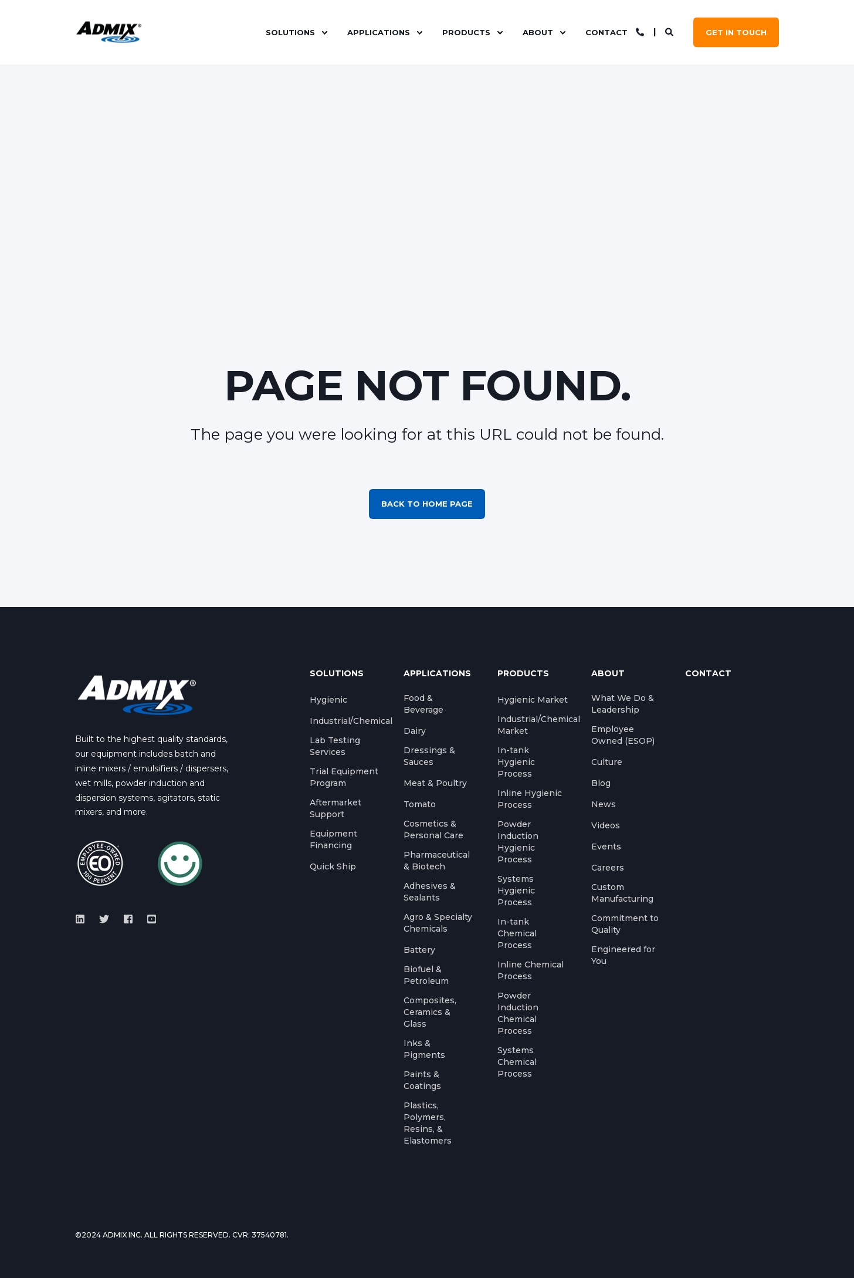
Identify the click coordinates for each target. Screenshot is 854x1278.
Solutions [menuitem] (290, 32)
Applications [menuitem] (378, 32)
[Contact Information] (640, 31)
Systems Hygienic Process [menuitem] (516, 891)
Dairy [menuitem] (415, 731)
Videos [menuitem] (605, 825)
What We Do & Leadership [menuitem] (622, 704)
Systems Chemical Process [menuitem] (517, 1062)
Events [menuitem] (606, 846)
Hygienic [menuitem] (328, 699)
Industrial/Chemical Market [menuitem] (538, 725)
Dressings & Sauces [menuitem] (429, 756)
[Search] (670, 31)
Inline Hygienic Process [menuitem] (529, 799)
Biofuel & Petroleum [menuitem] (426, 975)
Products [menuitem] (466, 32)
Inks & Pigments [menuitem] (424, 1049)
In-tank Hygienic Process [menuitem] (516, 762)
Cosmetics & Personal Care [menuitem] (433, 829)
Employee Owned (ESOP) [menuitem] (623, 735)
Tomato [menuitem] (420, 804)
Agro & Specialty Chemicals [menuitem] (438, 923)
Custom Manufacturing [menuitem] (622, 893)
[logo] (136, 694)
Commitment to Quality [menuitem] (625, 924)
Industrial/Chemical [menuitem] (351, 721)
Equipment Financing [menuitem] (333, 839)
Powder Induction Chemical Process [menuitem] (517, 1013)
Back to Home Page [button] (427, 503)
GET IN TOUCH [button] (736, 32)
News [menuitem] (603, 804)
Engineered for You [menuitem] (623, 955)
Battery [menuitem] (419, 950)
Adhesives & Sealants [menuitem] (430, 892)
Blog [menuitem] (601, 783)
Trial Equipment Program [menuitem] (344, 777)
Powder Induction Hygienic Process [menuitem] (517, 842)
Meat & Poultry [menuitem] (435, 783)
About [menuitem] (538, 32)
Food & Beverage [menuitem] (423, 704)
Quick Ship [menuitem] (333, 866)
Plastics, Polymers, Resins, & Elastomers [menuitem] (428, 1123)
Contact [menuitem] (606, 32)
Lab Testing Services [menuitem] (335, 746)
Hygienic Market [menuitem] (532, 699)
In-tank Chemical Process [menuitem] (517, 933)
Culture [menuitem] (606, 762)
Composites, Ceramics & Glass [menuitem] (430, 1012)
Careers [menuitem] (607, 867)
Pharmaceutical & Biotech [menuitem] (437, 860)
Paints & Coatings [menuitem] (422, 1080)
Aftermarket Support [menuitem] (335, 808)
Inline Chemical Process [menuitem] (530, 970)
